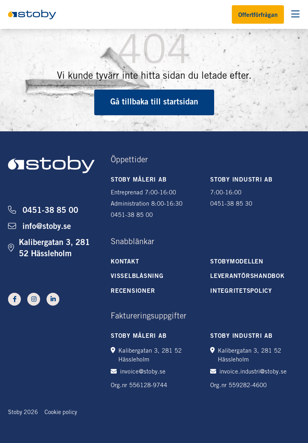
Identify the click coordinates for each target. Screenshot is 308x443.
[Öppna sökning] (295, 14)
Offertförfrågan (258, 15)
